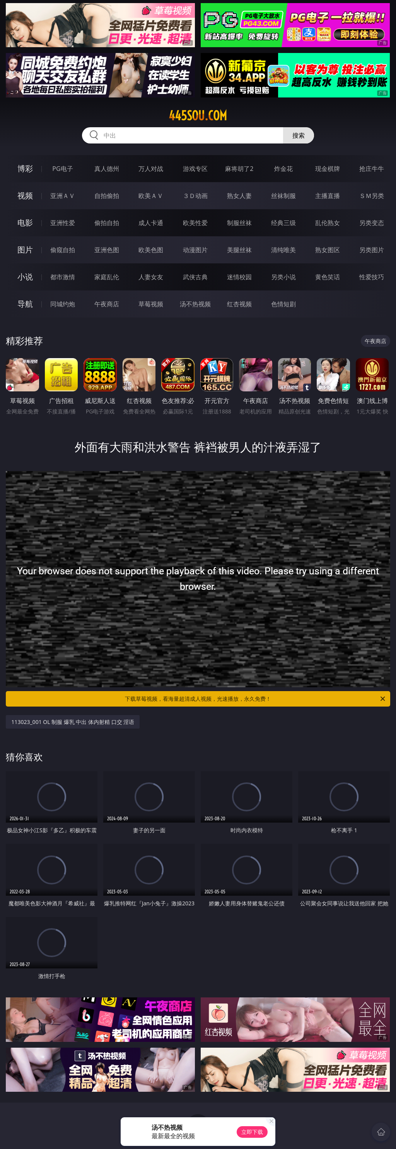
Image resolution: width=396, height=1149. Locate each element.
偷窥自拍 (62, 250)
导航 (25, 304)
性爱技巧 (371, 277)
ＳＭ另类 (371, 195)
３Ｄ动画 (195, 195)
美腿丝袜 (239, 250)
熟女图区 (327, 250)
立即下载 (252, 1131)
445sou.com (198, 115)
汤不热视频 (195, 304)
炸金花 (283, 168)
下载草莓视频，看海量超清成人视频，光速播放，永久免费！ (255, 698)
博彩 (25, 168)
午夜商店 (106, 304)
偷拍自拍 (106, 223)
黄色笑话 (327, 277)
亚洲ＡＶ (62, 195)
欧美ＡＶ (150, 195)
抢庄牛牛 (371, 168)
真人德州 (106, 168)
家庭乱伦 (106, 277)
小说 (25, 276)
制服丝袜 (239, 223)
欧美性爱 (195, 223)
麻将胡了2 (239, 168)
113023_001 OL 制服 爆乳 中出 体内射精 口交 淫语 (72, 722)
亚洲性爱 (62, 223)
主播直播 (327, 195)
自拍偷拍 (106, 195)
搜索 (298, 135)
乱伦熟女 (327, 223)
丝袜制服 (283, 195)
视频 (25, 195)
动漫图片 (195, 250)
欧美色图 (150, 250)
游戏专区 (195, 168)
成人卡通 (150, 223)
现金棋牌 (327, 168)
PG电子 (62, 168)
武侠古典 (195, 277)
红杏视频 (239, 304)
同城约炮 (62, 304)
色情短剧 (283, 304)
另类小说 (283, 277)
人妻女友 (150, 277)
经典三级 (283, 223)
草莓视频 (150, 304)
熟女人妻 (239, 195)
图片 (25, 249)
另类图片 (371, 250)
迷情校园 (239, 277)
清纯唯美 (283, 250)
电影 (25, 222)
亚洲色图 (106, 250)
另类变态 (371, 223)
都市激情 (62, 277)
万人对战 (150, 168)
